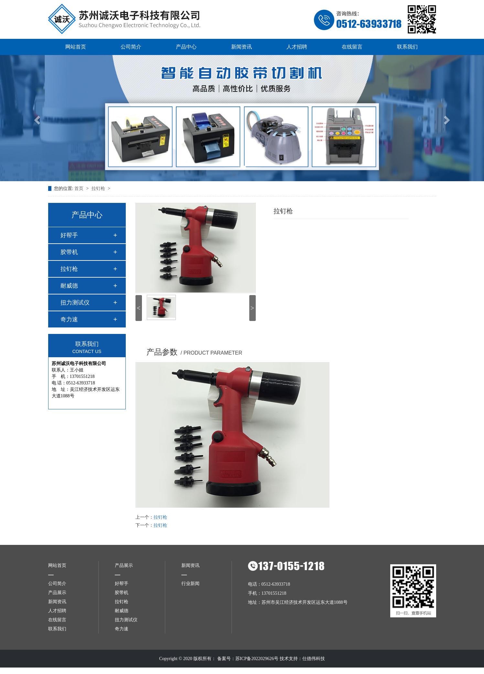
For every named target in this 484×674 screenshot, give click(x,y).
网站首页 (75, 47)
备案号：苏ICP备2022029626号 (248, 658)
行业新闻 (190, 583)
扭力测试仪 (75, 302)
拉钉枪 (98, 188)
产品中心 (186, 47)
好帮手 (69, 235)
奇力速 (69, 319)
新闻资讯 (241, 47)
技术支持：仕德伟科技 (302, 658)
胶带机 (69, 252)
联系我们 (407, 47)
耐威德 (69, 285)
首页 (79, 188)
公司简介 (131, 47)
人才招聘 (296, 47)
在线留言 (352, 47)
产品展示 (57, 592)
